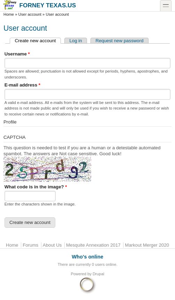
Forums (30, 245)
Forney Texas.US (39, 5)
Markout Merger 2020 (147, 245)
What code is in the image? (36, 186)
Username (17, 54)
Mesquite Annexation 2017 (93, 245)
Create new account (38, 40)
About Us (52, 245)
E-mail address (22, 85)
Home (8, 14)
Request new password (119, 40)
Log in (75, 40)
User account (29, 14)
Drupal (98, 274)
